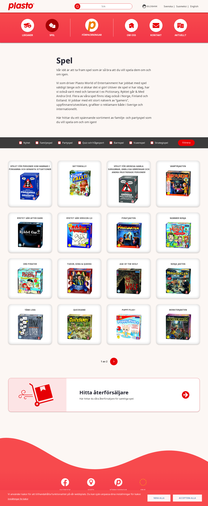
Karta (91, 484)
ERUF (143, 484)
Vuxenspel (139, 142)
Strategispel (161, 142)
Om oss (131, 28)
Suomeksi (181, 6)
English (194, 6)
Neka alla (159, 498)
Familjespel (46, 142)
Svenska (168, 6)
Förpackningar (92, 27)
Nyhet (26, 142)
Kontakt (156, 28)
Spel (52, 28)
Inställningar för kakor (18, 498)
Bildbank (152, 6)
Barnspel (119, 142)
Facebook (65, 484)
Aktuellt (180, 28)
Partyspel (67, 142)
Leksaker (27, 28)
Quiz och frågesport (93, 142)
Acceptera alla (187, 498)
